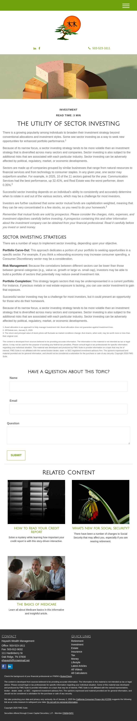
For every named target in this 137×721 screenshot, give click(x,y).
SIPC (71, 713)
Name (13, 377)
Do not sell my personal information (62, 702)
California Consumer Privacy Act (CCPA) (93, 699)
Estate (74, 648)
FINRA (65, 713)
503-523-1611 (99, 48)
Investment (77, 644)
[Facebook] (39, 49)
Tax (73, 655)
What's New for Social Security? (100, 528)
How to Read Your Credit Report (36, 530)
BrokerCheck (66, 676)
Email (13, 400)
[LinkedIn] (35, 49)
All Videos (76, 669)
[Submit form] (16, 455)
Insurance (76, 651)
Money (75, 658)
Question (13, 423)
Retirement (77, 641)
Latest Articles (79, 665)
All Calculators (79, 673)
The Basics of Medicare (36, 604)
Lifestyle (75, 662)
